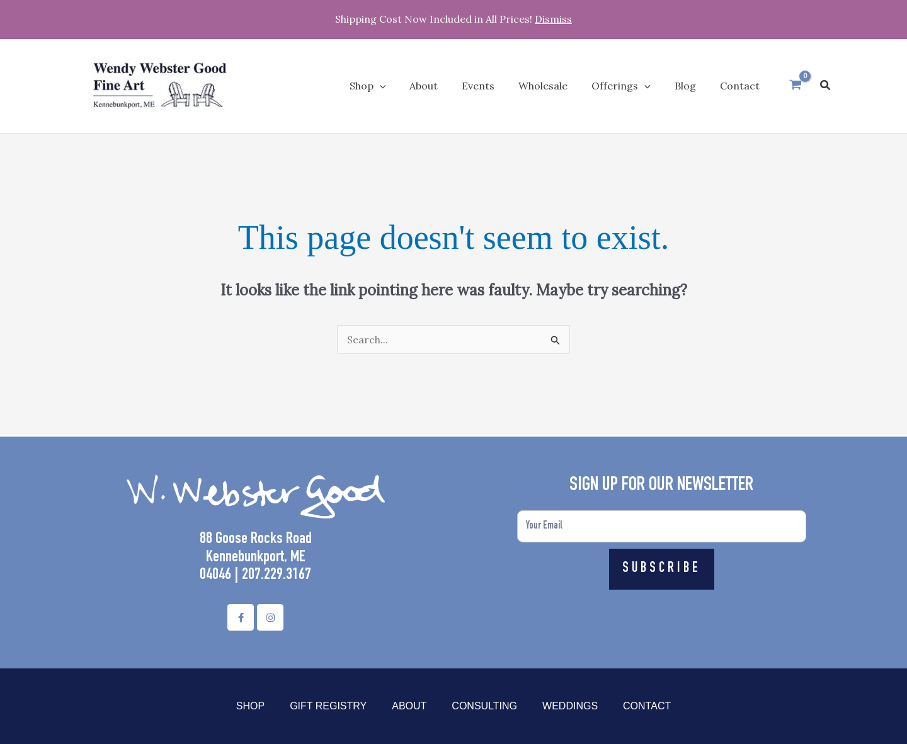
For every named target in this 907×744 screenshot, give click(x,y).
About (409, 706)
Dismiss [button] (553, 19)
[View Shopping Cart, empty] (795, 85)
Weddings (570, 706)
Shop (250, 706)
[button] (825, 85)
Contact (647, 706)
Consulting (484, 706)
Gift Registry (328, 706)
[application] (404, 86)
